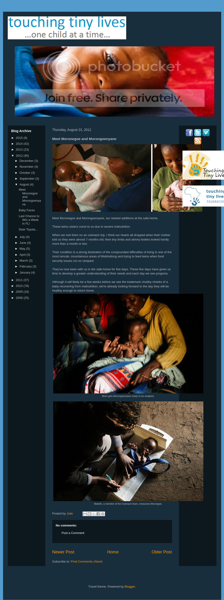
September (27, 178)
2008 (20, 298)
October (25, 172)
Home (113, 552)
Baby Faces (27, 210)
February (26, 266)
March (24, 260)
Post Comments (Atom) (87, 561)
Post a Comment (73, 533)
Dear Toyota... (28, 229)
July (22, 237)
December (26, 161)
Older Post (162, 552)
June (23, 242)
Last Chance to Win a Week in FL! (29, 219)
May (22, 248)
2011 (20, 280)
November (26, 166)
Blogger (130, 586)
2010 (20, 286)
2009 (20, 291)
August (24, 184)
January (25, 272)
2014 (20, 143)
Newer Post (63, 552)
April (23, 254)
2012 (20, 155)
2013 (20, 149)
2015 (20, 138)
